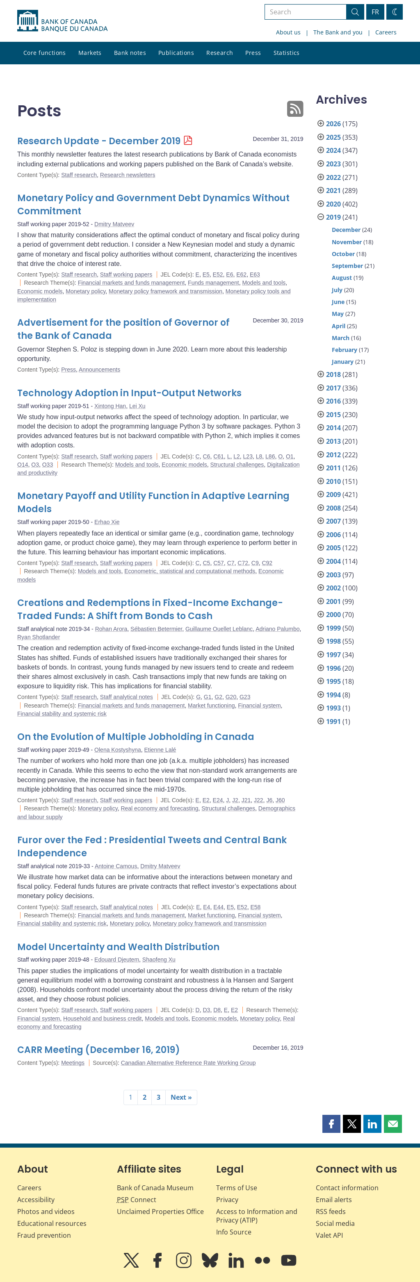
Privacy (227, 1199)
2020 (333, 204)
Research (219, 53)
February (344, 350)
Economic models (40, 291)
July (337, 290)
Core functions (44, 53)
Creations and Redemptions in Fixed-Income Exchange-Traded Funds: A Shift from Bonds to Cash (150, 609)
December (346, 230)
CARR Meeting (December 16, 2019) (98, 1050)
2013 (333, 441)
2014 (333, 427)
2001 (333, 601)
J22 (258, 800)
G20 (231, 697)
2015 (333, 414)
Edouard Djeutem (116, 959)
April (338, 326)
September (347, 266)
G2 (218, 697)
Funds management (213, 282)
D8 (217, 1010)
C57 (218, 563)
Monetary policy (85, 291)
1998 (333, 641)
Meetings (72, 1063)
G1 (208, 697)
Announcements (99, 369)
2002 (333, 587)
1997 (333, 654)
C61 (218, 456)
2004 (333, 561)
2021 (333, 190)
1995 (333, 681)
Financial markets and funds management (131, 282)
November (347, 242)
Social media (335, 1223)
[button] (331, 1124)
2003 (333, 574)
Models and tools (263, 282)
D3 (206, 1010)
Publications (176, 53)
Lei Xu (137, 406)
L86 (270, 456)
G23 (245, 697)
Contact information (347, 1187)
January (343, 361)
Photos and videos (46, 1211)
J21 (246, 800)
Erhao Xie (106, 522)
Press (253, 53)
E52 (218, 274)
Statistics (287, 53)
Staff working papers (126, 274)
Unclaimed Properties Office (160, 1211)
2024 (333, 150)
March (340, 338)
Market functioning (211, 705)
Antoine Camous (116, 866)
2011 (333, 467)
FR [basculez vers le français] (375, 11)
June (338, 302)
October (343, 254)
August (342, 277)
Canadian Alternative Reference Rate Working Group (188, 1063)
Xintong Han (110, 406)
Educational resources (52, 1223)
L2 (236, 456)
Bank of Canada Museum (155, 1187)
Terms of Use (236, 1187)
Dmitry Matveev (114, 224)
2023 (333, 163)
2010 (333, 481)
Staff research (79, 175)
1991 (333, 721)
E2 (206, 800)
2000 (333, 614)
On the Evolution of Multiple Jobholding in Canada (135, 737)
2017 (333, 388)
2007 (333, 521)
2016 (333, 401)
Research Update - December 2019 (98, 141)
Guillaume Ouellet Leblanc (219, 629)
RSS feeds (331, 1211)
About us (288, 32)
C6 (206, 456)
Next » (181, 1097)
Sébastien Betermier (156, 629)
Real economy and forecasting (159, 808)
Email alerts (334, 1199)
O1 (290, 456)
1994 (333, 694)
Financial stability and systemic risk (62, 713)
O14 (22, 464)
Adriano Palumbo (277, 629)
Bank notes (130, 53)
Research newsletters (127, 175)
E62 (241, 274)
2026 (333, 123)
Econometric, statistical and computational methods (189, 571)
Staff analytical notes (126, 697)
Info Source (233, 1232)
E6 (229, 274)
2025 (333, 137)
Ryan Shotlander (38, 637)
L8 (259, 456)
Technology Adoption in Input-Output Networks (129, 393)
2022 (333, 177)
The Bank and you (338, 32)
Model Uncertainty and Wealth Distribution (118, 947)
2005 (333, 547)
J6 (269, 800)
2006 (333, 534)
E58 (255, 907)
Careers (386, 32)
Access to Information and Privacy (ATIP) (256, 1216)
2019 (333, 217)
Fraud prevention (44, 1235)
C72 (242, 563)
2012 (333, 454)
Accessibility (36, 1199)
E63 (255, 274)
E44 (218, 907)
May (338, 314)
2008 (333, 508)
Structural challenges (237, 464)
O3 (35, 464)
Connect (136, 1199)
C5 (206, 563)
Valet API (329, 1235)
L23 (248, 456)
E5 (206, 274)
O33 (47, 464)
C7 (231, 563)
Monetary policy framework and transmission (165, 291)
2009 (333, 494)
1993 (333, 707)
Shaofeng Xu (159, 959)
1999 (333, 628)
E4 (206, 907)
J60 (280, 800)
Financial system (259, 705)
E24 (218, 800)
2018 (333, 374)
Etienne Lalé (160, 750)
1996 (333, 668)
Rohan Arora (111, 629)
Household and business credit (102, 1018)
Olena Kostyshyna (117, 750)
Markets (90, 53)
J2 (235, 800)
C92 (267, 563)
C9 (255, 563)
